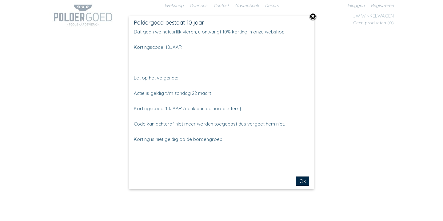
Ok (302, 181)
